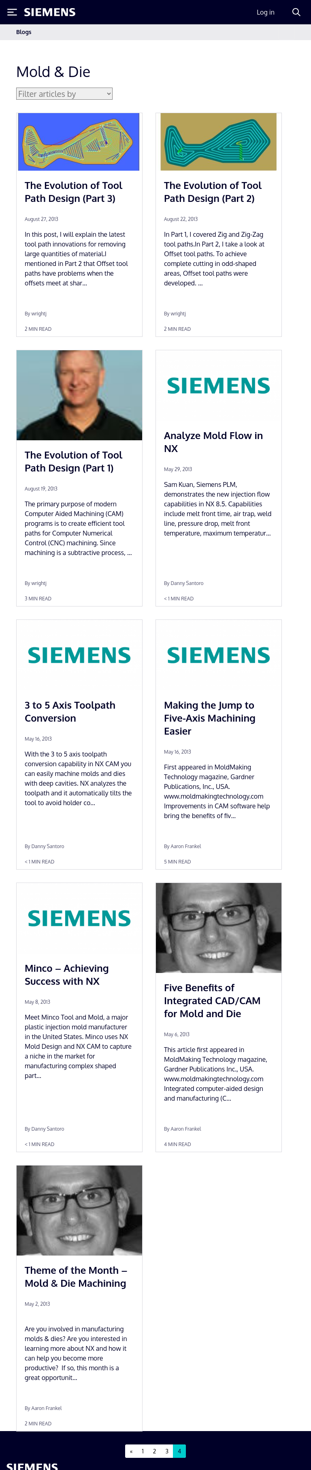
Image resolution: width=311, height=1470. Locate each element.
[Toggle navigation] (287, 32)
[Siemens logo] (49, 12)
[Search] (296, 12)
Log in (266, 12)
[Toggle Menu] (12, 12)
